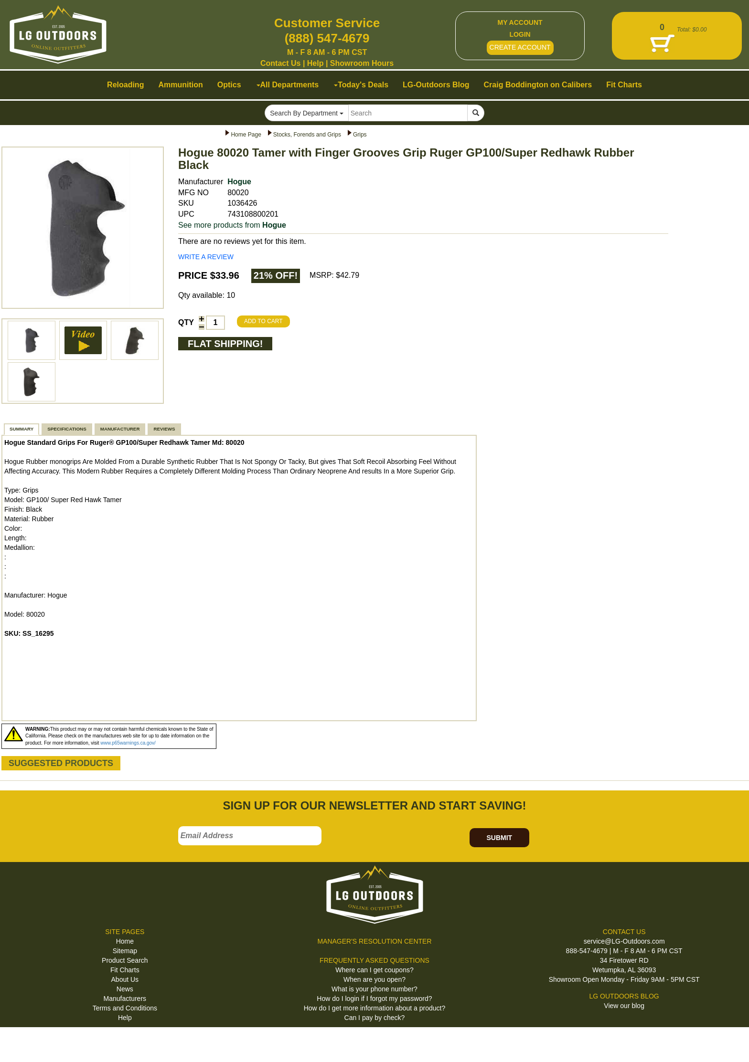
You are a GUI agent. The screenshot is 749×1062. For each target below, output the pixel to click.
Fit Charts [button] (624, 85)
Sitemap (125, 951)
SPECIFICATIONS (66, 428)
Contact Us (280, 63)
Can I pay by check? (374, 1017)
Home (125, 941)
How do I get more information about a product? (375, 1008)
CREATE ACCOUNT (520, 47)
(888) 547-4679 (327, 38)
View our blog (624, 1005)
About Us (125, 979)
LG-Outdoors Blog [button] (436, 85)
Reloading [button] (125, 85)
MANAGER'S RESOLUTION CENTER (374, 941)
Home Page (246, 134)
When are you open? (374, 979)
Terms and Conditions (125, 1008)
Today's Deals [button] (361, 85)
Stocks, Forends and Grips (307, 134)
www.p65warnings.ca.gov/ (128, 743)
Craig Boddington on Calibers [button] (538, 85)
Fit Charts (124, 970)
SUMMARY (21, 428)
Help (315, 63)
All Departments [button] (288, 85)
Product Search (125, 960)
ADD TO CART (263, 321)
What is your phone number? (374, 989)
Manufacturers (125, 998)
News (125, 989)
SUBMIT (499, 837)
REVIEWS (164, 428)
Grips (360, 134)
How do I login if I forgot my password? (374, 998)
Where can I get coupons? (374, 970)
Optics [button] (229, 85)
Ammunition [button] (180, 85)
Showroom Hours (362, 63)
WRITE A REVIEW (206, 257)
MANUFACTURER (120, 428)
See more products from (232, 225)
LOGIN (519, 34)
